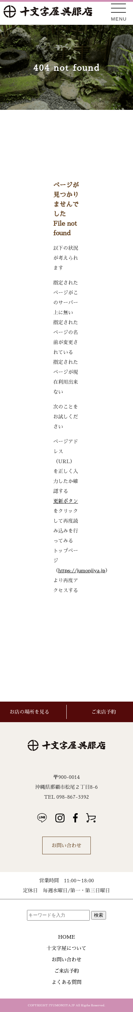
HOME (66, 936)
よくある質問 (67, 982)
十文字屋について (67, 948)
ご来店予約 (66, 970)
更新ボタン (65, 501)
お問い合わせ (67, 845)
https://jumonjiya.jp (81, 570)
